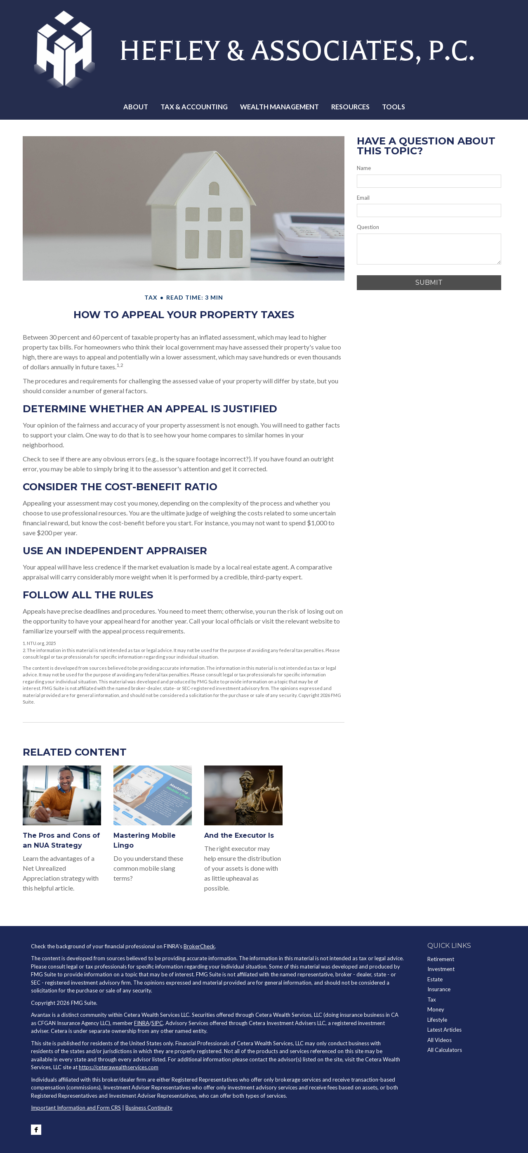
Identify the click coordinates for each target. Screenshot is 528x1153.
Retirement (440, 959)
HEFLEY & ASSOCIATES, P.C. (288, 49)
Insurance (438, 989)
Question (368, 227)
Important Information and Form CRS (76, 1107)
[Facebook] (36, 1130)
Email (363, 197)
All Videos (439, 1040)
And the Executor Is (239, 835)
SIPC (157, 1023)
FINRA (141, 1023)
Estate (435, 979)
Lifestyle (437, 1019)
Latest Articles (444, 1029)
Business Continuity (148, 1107)
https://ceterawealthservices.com (118, 1067)
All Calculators (444, 1050)
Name (364, 168)
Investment (441, 969)
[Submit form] (429, 282)
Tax (431, 999)
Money (435, 1009)
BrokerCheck (199, 946)
